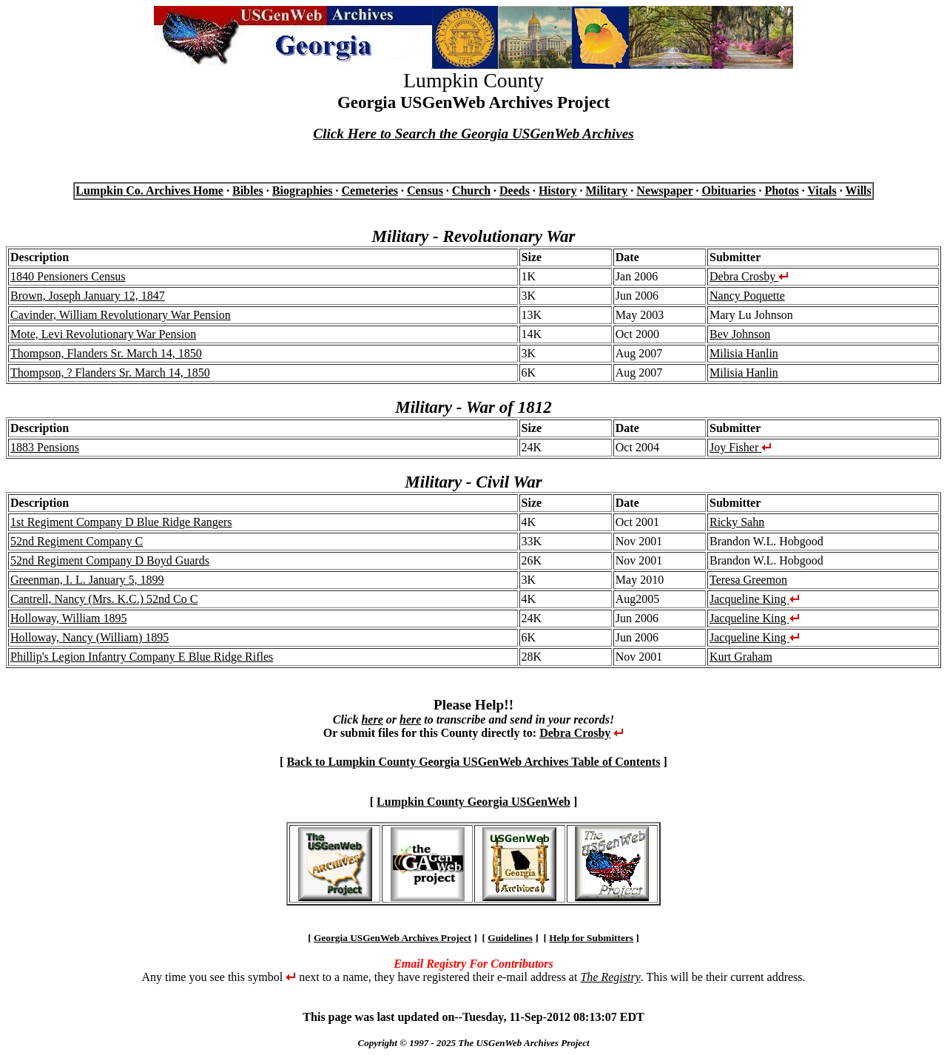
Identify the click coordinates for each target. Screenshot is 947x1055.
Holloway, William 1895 (68, 618)
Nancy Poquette (747, 295)
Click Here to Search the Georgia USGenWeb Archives (473, 133)
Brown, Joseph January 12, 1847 (87, 295)
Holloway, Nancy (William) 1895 (89, 637)
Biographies (302, 190)
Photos (781, 190)
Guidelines (510, 937)
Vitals (821, 190)
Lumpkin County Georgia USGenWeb (473, 801)
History (558, 190)
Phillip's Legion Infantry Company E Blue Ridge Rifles (141, 656)
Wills (858, 190)
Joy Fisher (741, 447)
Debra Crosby (749, 276)
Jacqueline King (755, 599)
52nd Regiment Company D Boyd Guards (109, 560)
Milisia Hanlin (744, 353)
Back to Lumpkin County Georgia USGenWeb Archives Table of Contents (473, 761)
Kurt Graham (741, 656)
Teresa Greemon (748, 579)
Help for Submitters (591, 937)
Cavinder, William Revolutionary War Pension (120, 315)
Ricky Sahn (737, 522)
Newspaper (664, 190)
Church (471, 190)
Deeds (514, 190)
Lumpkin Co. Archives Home (149, 190)
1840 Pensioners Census (68, 276)
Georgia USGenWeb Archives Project (392, 937)
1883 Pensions (44, 447)
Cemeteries (370, 190)
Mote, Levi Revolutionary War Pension (103, 334)
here (371, 719)
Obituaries (729, 190)
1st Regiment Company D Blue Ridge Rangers (121, 522)
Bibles (247, 190)
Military (606, 190)
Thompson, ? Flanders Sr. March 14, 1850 (110, 372)
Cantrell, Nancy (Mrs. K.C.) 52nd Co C (104, 599)
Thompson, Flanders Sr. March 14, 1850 (106, 353)
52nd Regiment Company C (76, 541)
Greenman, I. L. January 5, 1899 (87, 579)
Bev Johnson (740, 334)
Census (425, 190)
